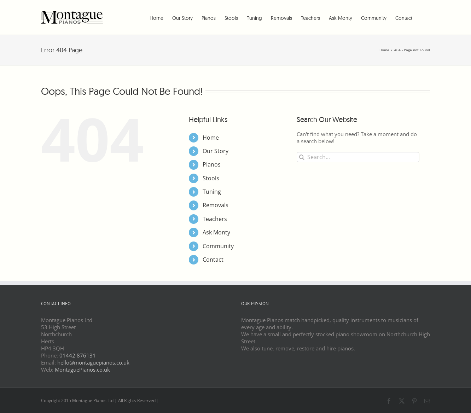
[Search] (302, 157)
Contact (213, 259)
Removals (215, 205)
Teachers (215, 219)
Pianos (212, 164)
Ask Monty (216, 232)
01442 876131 (77, 355)
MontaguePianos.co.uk (82, 369)
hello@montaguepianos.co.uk (93, 362)
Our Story (215, 151)
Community (218, 246)
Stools (211, 178)
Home (211, 137)
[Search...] (358, 157)
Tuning (212, 192)
